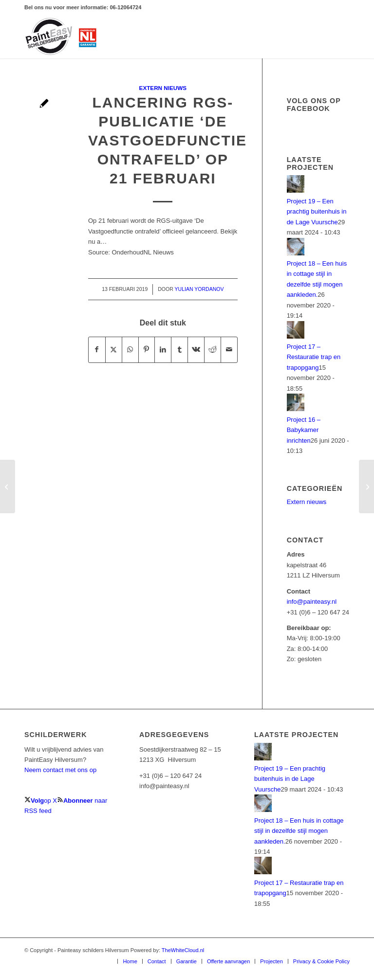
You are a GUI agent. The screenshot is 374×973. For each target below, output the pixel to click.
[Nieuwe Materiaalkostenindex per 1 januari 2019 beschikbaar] (7, 486)
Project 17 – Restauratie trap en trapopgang (314, 357)
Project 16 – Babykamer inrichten (303, 430)
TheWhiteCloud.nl (183, 950)
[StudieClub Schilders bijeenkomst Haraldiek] (366, 486)
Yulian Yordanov (199, 289)
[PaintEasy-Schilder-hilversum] (61, 36)
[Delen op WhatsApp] (130, 349)
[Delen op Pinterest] (147, 349)
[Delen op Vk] (196, 349)
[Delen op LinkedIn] (163, 349)
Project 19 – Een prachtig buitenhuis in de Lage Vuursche (317, 212)
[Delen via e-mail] (229, 349)
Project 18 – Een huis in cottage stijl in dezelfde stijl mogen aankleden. (299, 831)
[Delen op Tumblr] (179, 349)
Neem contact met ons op (60, 770)
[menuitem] (129, 961)
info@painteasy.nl (312, 601)
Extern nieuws (163, 88)
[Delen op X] (114, 349)
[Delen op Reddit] (213, 349)
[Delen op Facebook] (97, 349)
